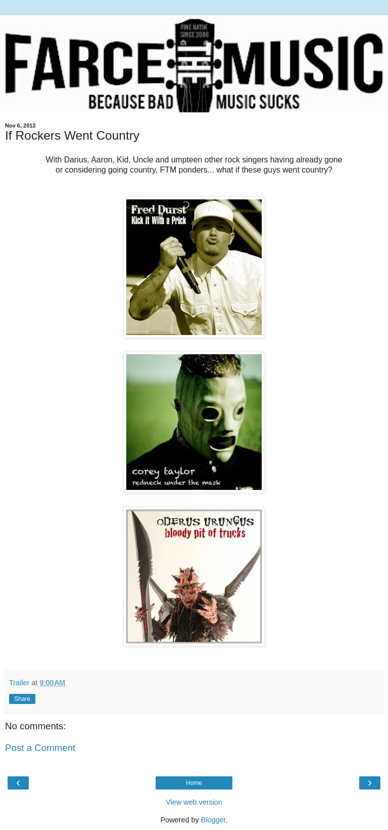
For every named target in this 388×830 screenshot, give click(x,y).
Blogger (213, 820)
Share (22, 698)
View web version (194, 802)
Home (194, 782)
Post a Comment (40, 747)
